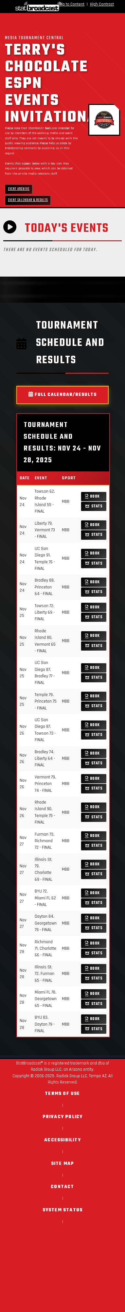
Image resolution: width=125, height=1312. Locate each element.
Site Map (62, 1163)
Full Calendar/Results (62, 395)
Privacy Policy (63, 1117)
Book (92, 496)
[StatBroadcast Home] (24, 6)
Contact (62, 1187)
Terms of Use (62, 1094)
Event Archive (18, 189)
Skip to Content (70, 4)
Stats (93, 506)
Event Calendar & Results (28, 200)
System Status (63, 1210)
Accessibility (62, 1140)
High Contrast (102, 4)
